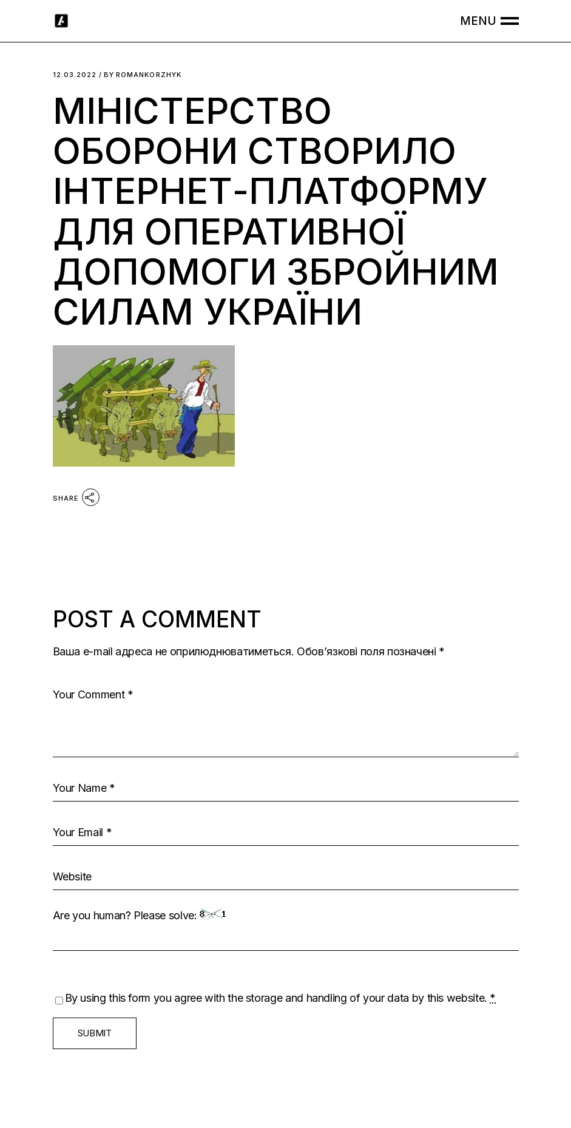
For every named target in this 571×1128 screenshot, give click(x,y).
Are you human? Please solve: (286, 930)
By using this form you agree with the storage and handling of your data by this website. (280, 997)
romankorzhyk (142, 75)
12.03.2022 (75, 75)
